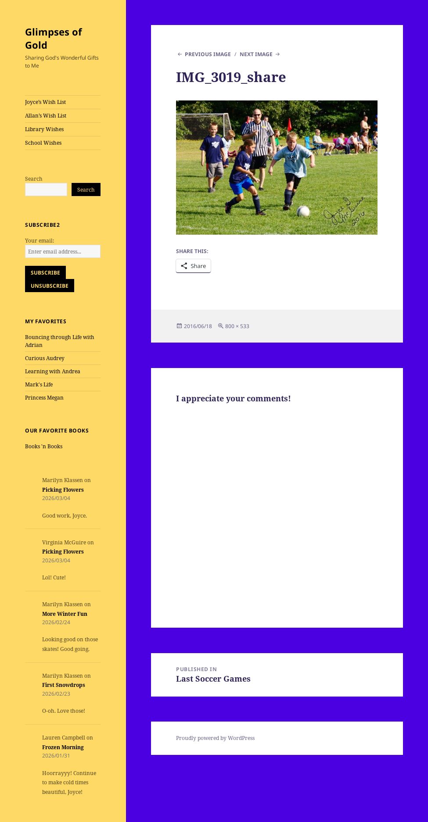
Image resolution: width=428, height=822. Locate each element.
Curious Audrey (45, 358)
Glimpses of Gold (53, 38)
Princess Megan (44, 397)
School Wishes (43, 143)
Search (34, 178)
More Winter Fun (64, 614)
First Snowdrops (63, 685)
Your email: (39, 240)
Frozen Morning (63, 747)
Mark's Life (39, 384)
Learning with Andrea (52, 371)
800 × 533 (237, 326)
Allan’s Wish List (45, 115)
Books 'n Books (43, 446)
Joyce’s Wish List (45, 102)
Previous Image (208, 54)
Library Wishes (44, 129)
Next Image (256, 54)
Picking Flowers (63, 489)
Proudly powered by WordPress (215, 738)
